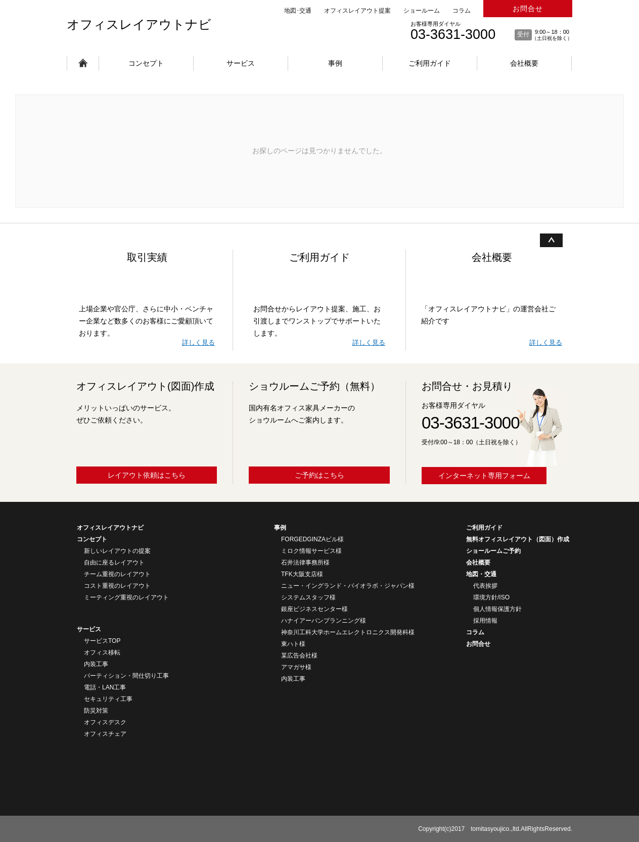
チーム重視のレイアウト (117, 574)
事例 (335, 63)
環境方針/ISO (491, 597)
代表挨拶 (485, 585)
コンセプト (146, 63)
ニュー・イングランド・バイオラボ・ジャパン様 (348, 585)
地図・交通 (481, 574)
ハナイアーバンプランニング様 (323, 620)
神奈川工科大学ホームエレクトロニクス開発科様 (348, 632)
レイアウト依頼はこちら (147, 475)
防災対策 (96, 710)
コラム (461, 10)
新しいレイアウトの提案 (117, 550)
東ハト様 (293, 643)
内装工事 (96, 664)
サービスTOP (102, 640)
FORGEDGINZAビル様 (312, 539)
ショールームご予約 (493, 550)
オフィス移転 (102, 652)
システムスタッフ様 (308, 597)
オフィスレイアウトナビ (139, 24)
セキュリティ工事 (108, 699)
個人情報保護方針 (497, 609)
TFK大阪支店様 (302, 574)
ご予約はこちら (319, 475)
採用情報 (485, 620)
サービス (240, 63)
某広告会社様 (299, 655)
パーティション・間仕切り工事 (126, 675)
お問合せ (528, 9)
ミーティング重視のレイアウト (126, 597)
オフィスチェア (105, 733)
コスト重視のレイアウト (117, 585)
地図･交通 (297, 10)
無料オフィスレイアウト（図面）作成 (517, 539)
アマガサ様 (296, 667)
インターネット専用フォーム (484, 476)
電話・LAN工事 (105, 687)
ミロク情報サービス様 (311, 550)
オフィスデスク (105, 722)
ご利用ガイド (429, 63)
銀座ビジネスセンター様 (314, 609)
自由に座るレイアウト (114, 562)
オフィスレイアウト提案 (357, 10)
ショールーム (421, 10)
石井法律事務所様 (305, 562)
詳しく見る (198, 342)
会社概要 (524, 63)
